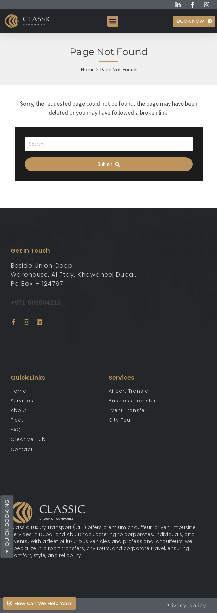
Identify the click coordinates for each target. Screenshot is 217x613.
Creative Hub (28, 439)
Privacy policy (185, 605)
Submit (109, 164)
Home (87, 69)
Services (22, 400)
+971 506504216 (36, 302)
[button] (112, 21)
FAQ (16, 429)
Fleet (17, 420)
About (19, 410)
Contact (22, 449)
